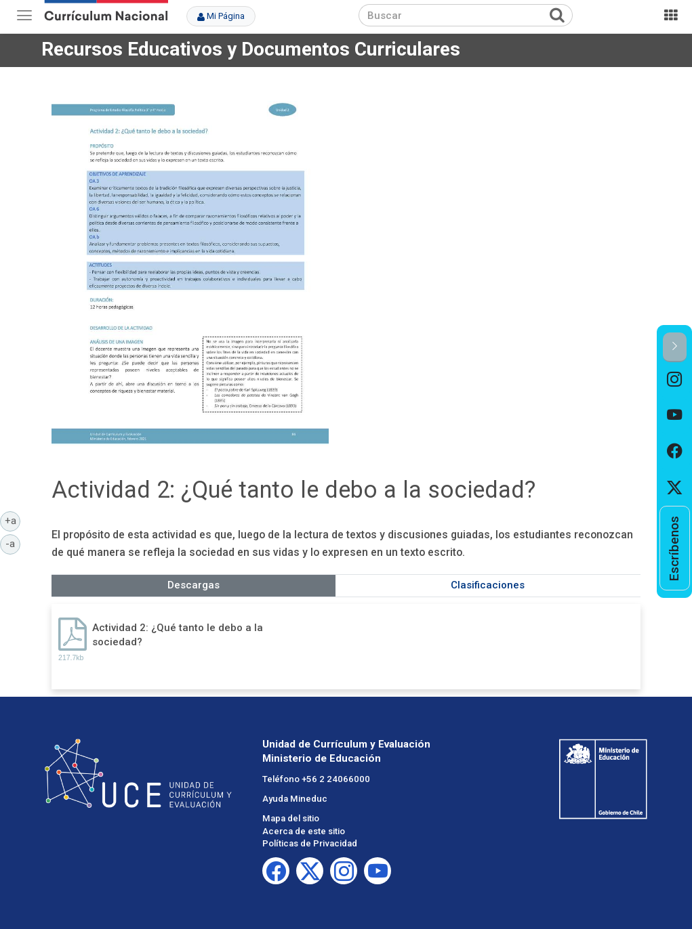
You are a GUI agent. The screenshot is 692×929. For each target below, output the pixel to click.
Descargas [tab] (193, 585)
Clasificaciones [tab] (488, 585)
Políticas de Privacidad (309, 843)
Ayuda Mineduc (294, 799)
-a (12, 543)
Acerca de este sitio (303, 831)
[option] (674, 380)
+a (13, 520)
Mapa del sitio (290, 818)
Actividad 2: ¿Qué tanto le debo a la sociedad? (177, 635)
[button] (675, 347)
